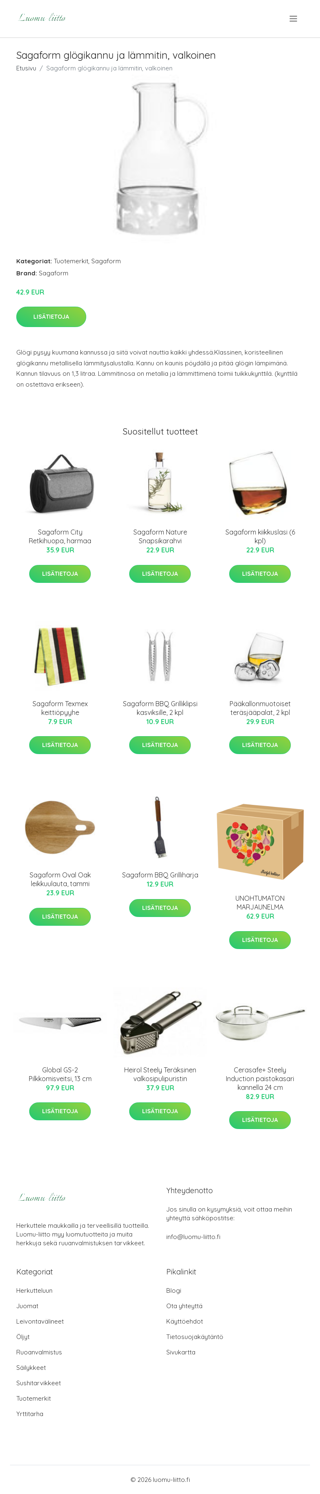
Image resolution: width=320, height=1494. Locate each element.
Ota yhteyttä (184, 1306)
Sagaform (106, 261)
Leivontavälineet (40, 1321)
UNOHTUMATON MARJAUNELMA (260, 902)
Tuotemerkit (71, 261)
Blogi (173, 1290)
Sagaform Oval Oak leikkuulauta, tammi (60, 879)
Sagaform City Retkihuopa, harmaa (60, 536)
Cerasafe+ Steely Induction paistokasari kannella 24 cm (260, 1079)
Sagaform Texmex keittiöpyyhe (60, 708)
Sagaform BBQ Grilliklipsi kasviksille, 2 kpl (160, 708)
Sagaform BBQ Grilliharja (160, 875)
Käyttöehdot (184, 1321)
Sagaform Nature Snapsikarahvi (160, 536)
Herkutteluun (34, 1290)
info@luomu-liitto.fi (193, 1237)
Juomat (27, 1306)
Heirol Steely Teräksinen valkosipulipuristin (160, 1074)
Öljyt (23, 1337)
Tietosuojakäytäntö (194, 1337)
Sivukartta (180, 1352)
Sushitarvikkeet (38, 1383)
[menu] (294, 18)
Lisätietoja (51, 316)
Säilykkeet (31, 1368)
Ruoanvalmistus (39, 1352)
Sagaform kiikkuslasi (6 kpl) (260, 536)
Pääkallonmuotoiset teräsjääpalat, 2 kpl (260, 708)
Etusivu (26, 68)
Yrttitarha (29, 1414)
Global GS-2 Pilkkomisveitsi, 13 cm (60, 1074)
